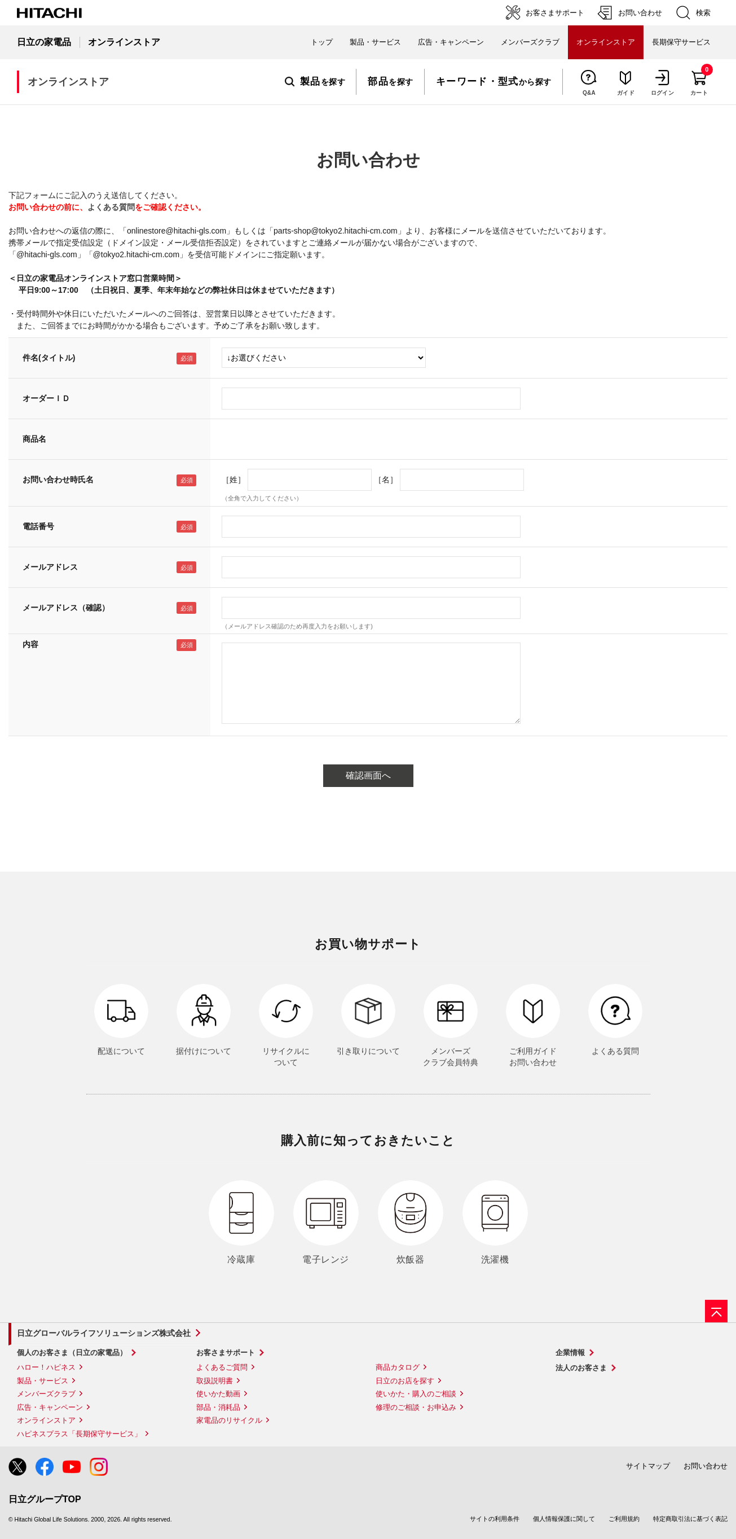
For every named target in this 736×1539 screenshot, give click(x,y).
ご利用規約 (624, 1518)
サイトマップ (648, 1466)
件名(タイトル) (49, 357)
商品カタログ (398, 1367)
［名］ (386, 479)
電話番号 (38, 526)
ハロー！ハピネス (46, 1367)
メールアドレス (50, 566)
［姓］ (233, 479)
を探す (315, 81)
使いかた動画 (218, 1394)
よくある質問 (111, 207)
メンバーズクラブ (530, 42)
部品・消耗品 (218, 1407)
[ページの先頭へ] (716, 1311)
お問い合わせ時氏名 (58, 479)
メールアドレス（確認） (66, 607)
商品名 (34, 438)
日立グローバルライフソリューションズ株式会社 (104, 1333)
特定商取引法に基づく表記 (690, 1518)
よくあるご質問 (222, 1367)
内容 (30, 644)
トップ (322, 42)
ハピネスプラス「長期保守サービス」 (79, 1434)
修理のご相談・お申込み (416, 1407)
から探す (494, 81)
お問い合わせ (706, 1466)
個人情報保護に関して (564, 1518)
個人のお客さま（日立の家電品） (72, 1352)
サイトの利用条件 (494, 1518)
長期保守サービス (681, 42)
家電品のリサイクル (229, 1420)
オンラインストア (46, 1420)
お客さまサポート (225, 1352)
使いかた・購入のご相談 (416, 1394)
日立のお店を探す (405, 1381)
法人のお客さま (581, 1368)
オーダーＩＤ (46, 398)
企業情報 (570, 1352)
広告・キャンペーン (50, 1407)
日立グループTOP (44, 1499)
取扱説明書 (214, 1381)
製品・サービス (42, 1381)
